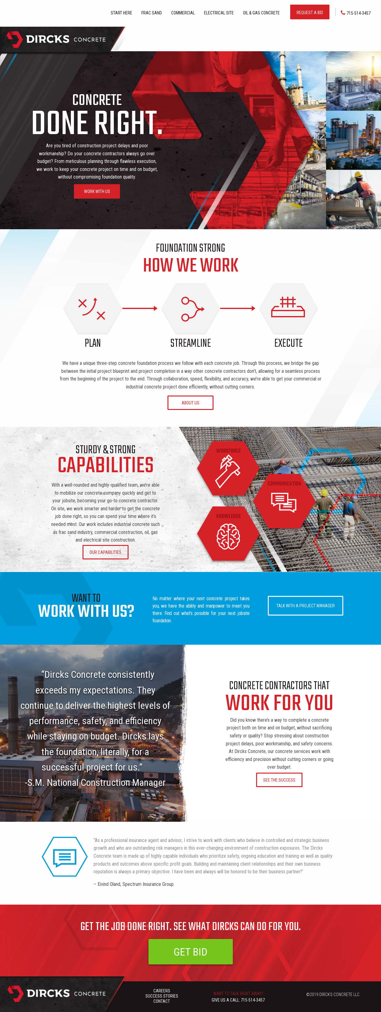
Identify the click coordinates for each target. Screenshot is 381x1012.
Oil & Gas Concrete (261, 12)
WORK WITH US (97, 191)
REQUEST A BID (310, 12)
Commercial (183, 12)
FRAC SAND (151, 12)
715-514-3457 (356, 13)
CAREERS (161, 990)
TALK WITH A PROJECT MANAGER (305, 605)
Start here (121, 12)
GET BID (190, 952)
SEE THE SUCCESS (279, 780)
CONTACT (161, 1001)
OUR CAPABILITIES (105, 552)
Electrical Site (219, 12)
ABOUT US (190, 402)
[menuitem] (121, 12)
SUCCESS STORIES (161, 996)
